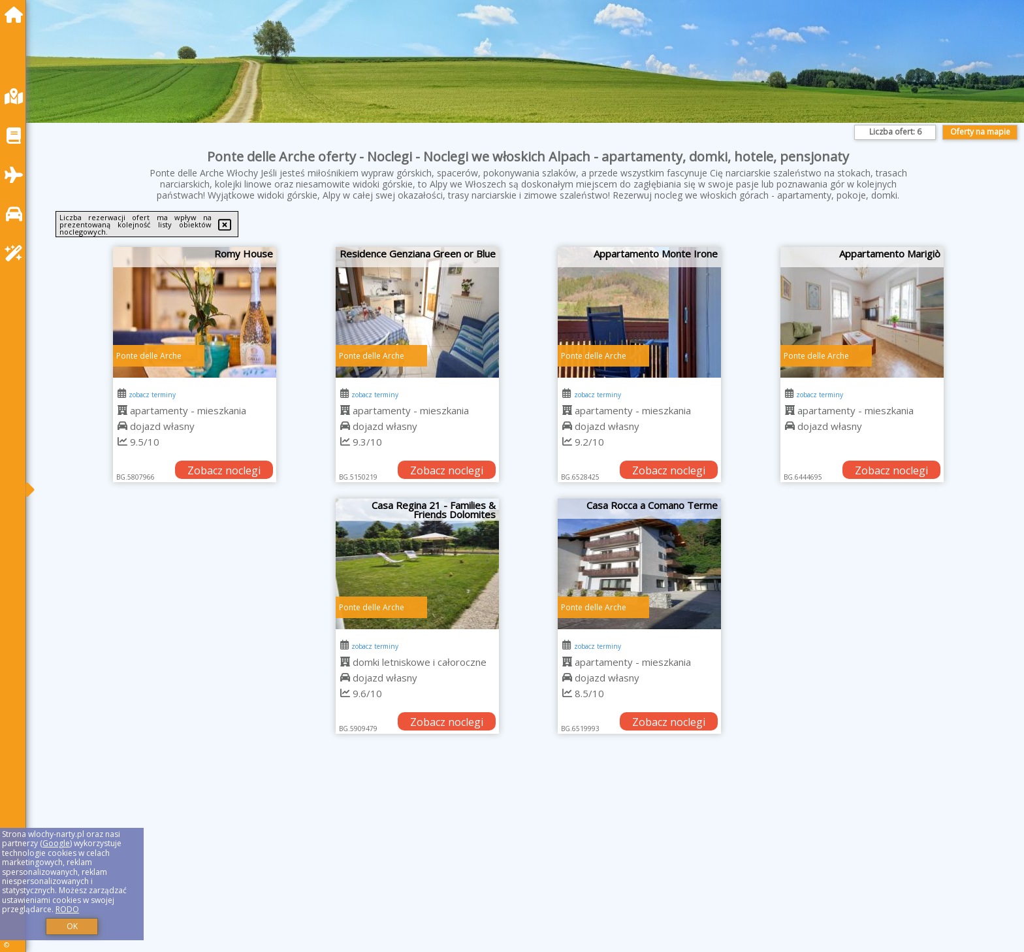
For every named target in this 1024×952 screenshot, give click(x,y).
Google (56, 843)
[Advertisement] (431, 859)
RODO (67, 909)
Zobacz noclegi (224, 470)
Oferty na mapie (980, 131)
